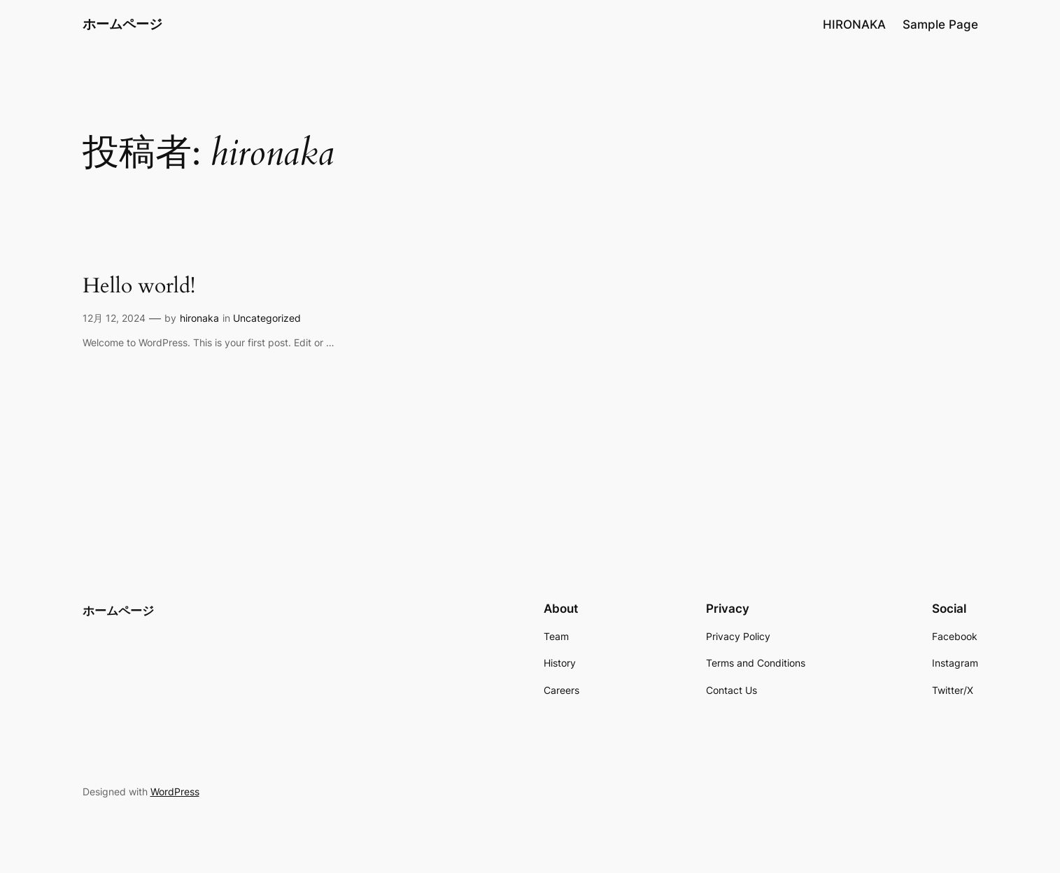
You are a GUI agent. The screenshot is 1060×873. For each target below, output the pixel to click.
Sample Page (940, 24)
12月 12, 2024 (114, 318)
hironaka (199, 318)
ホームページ (122, 23)
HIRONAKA (854, 24)
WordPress (174, 791)
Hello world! (139, 286)
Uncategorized (267, 318)
